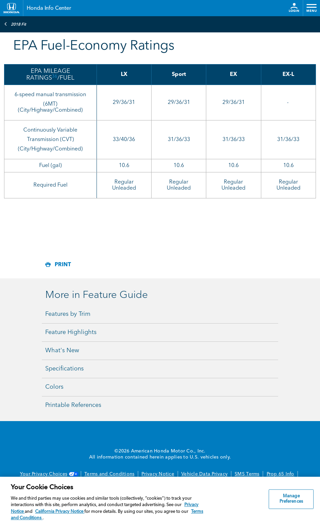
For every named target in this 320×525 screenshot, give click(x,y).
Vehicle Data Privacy (204, 474)
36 (54, 76)
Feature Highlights (71, 332)
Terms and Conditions (109, 474)
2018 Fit (15, 24)
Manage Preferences (291, 499)
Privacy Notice (157, 474)
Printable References (73, 405)
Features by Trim (67, 314)
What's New (62, 351)
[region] (160, 501)
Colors (54, 387)
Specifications (64, 369)
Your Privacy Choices (48, 474)
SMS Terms (247, 474)
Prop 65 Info (280, 474)
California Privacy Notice (59, 511)
